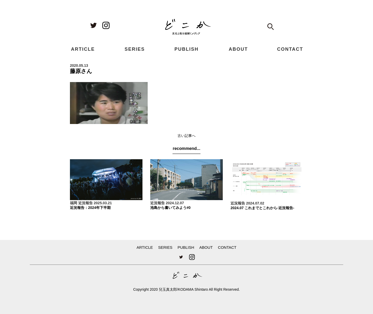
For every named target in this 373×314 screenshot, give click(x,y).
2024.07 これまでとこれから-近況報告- (262, 208)
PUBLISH (186, 49)
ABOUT (238, 49)
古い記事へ (186, 136)
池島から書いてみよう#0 (170, 208)
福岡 (73, 203)
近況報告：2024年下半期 (90, 208)
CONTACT (290, 49)
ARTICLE (83, 49)
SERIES (135, 49)
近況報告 (85, 203)
